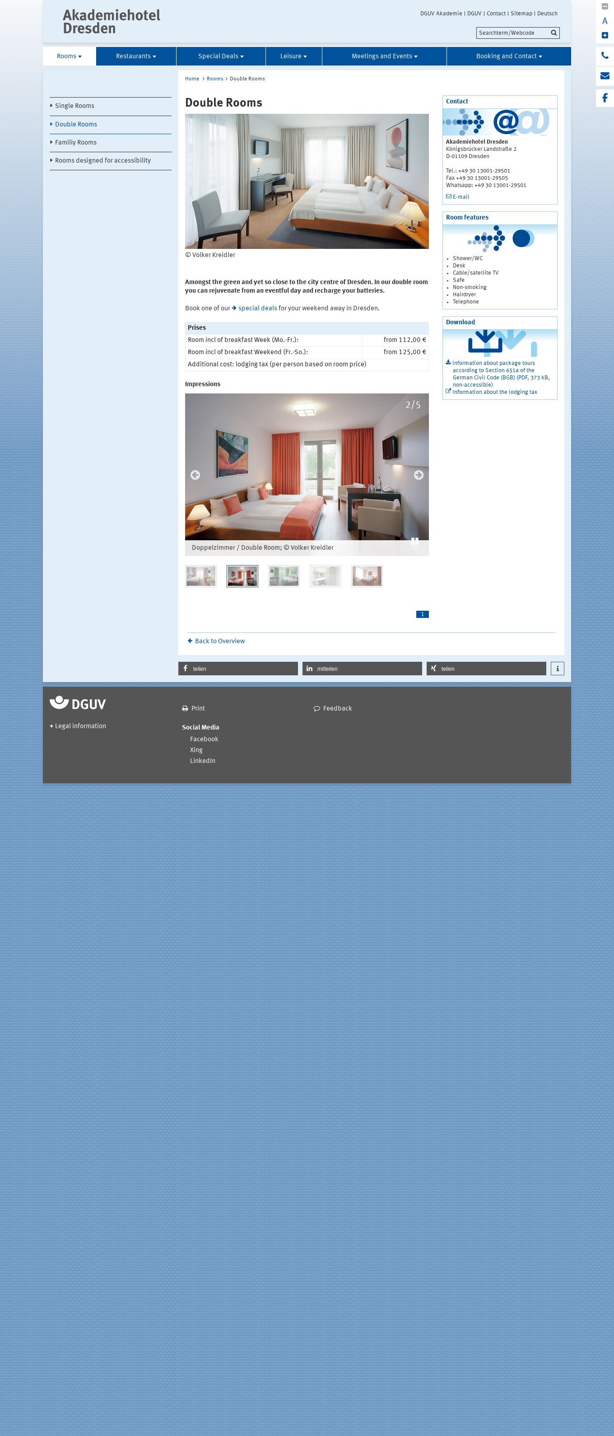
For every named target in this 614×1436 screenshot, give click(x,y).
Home (192, 79)
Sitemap (521, 13)
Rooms (66, 56)
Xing (196, 750)
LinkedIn (202, 761)
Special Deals (218, 56)
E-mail (461, 197)
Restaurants (133, 56)
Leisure (291, 56)
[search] (518, 33)
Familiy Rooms (76, 143)
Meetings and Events (382, 56)
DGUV (474, 13)
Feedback (337, 709)
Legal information (80, 726)
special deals (257, 308)
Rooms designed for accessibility (103, 161)
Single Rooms (74, 106)
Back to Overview (220, 641)
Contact (496, 13)
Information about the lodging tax (494, 392)
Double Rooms (76, 125)
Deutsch (547, 13)
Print (198, 709)
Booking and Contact (506, 56)
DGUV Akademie (441, 13)
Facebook (204, 739)
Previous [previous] (195, 475)
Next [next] (418, 475)
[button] (415, 540)
